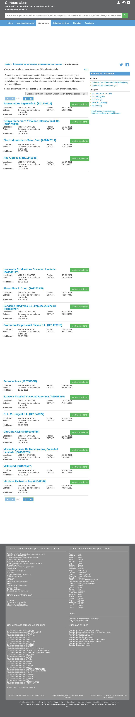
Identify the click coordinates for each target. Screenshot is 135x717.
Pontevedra (82, 572)
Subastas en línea (61, 23)
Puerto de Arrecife (84, 574)
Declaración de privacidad (89, 702)
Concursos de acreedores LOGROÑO (20, 654)
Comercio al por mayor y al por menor (20, 567)
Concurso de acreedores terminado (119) (110, 82)
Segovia (80, 585)
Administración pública (15, 559)
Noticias (77, 23)
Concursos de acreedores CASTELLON (21, 641)
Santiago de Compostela (86, 583)
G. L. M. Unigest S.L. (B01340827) (24, 414)
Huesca (71, 598)
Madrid (80, 556)
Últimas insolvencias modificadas (105, 113)
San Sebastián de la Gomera (88, 580)
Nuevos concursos (25, 23)
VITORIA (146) (98, 96)
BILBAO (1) (97, 106)
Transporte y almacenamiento (17, 591)
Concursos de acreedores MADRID (19, 656)
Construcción (11, 569)
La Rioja (72, 604)
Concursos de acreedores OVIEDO (19, 662)
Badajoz (71, 565)
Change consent (111, 702)
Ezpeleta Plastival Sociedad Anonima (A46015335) (34, 396)
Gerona (71, 589)
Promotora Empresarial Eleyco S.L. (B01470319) (33, 325)
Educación (10, 572)
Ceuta (71, 580)
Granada (72, 591)
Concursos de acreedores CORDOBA (20, 643)
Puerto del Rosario (84, 576)
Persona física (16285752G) (20, 381)
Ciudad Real (73, 582)
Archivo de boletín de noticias (17, 606)
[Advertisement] (46, 192)
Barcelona (72, 569)
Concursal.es (16, 3)
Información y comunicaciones (17, 582)
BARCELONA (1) (99, 103)
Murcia (80, 563)
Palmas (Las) (82, 571)
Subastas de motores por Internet (80, 643)
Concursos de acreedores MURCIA (19, 660)
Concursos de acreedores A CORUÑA (20, 630)
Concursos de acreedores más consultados (84, 619)
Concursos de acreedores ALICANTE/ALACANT (24, 632)
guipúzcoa (72, 595)
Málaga (80, 559)
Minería (9, 583)
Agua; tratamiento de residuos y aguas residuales (24, 563)
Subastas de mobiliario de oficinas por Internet (85, 641)
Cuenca (71, 585)
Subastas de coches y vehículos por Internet (84, 630)
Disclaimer (70, 702)
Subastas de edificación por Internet (81, 634)
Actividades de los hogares (16, 556)
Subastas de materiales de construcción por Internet (87, 639)
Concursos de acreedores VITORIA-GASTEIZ (23, 682)
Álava (71, 554)
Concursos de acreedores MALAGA (19, 658)
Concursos (43, 23)
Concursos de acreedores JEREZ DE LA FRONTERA (26, 649)
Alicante (71, 558)
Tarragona (81, 591)
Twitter (42, 695)
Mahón (80, 558)
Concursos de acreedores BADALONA (20, 634)
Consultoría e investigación (16, 571)
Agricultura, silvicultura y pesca (18, 561)
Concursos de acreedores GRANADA (20, 647)
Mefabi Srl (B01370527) (18, 466)
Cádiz (71, 574)
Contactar (10, 600)
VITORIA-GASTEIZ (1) (102, 93)
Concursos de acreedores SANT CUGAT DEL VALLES (26, 669)
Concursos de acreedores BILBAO (19, 638)
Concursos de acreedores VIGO (18, 680)
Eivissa (71, 587)
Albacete (72, 556)
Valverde (81, 602)
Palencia (81, 569)
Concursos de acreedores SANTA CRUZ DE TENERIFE (26, 671)
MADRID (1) (97, 99)
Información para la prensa (16, 604)
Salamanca (81, 578)
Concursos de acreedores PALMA (19, 663)
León (70, 606)
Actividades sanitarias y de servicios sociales (22, 558)
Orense (80, 567)
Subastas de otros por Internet (79, 645)
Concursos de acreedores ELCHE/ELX (20, 645)
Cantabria (72, 576)
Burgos (71, 571)
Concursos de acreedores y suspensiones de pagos (37, 64)
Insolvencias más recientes (103, 111)
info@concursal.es (27, 702)
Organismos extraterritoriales (17, 585)
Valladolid (81, 600)
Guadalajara (73, 593)
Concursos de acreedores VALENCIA (20, 676)
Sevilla (80, 587)
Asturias (71, 561)
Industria (10, 580)
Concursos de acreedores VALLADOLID (21, 678)
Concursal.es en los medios (16, 602)
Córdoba (72, 583)
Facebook (67, 697)
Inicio (10, 23)
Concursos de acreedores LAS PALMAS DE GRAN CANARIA (28, 652)
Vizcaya (80, 604)
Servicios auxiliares (14, 589)
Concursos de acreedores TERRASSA (20, 675)
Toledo (80, 596)
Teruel (80, 595)
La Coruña (72, 602)
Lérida (71, 607)
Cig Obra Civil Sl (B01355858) (21, 431)
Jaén (70, 600)
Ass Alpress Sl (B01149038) (20, 157)
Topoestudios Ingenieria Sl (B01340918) (28, 103)
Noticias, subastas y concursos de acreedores (106, 695)
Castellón (72, 578)
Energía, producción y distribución (19, 574)
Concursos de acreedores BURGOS (19, 639)
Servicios (89, 23)
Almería (71, 559)
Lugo (79, 554)
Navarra (80, 565)
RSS (86, 69)
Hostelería (10, 578)
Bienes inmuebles (13, 565)
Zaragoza (81, 607)
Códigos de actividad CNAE (78, 621)
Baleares (72, 567)
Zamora (80, 606)
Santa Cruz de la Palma (86, 582)
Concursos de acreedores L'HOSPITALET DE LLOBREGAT (28, 651)
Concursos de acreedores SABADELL (20, 667)
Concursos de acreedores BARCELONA (21, 636)
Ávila (70, 563)
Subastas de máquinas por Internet (81, 638)
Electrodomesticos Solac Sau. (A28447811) (30, 140)
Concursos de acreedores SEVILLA (19, 673)
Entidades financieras (14, 576)
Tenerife (80, 593)
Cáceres (72, 572)
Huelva (71, 596)
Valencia (80, 598)
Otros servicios (12, 587)
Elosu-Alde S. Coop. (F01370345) (24, 288)
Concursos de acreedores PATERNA (20, 665)
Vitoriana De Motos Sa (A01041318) (25, 481)
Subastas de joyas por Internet (79, 636)
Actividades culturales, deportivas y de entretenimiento (26, 554)
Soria (79, 589)
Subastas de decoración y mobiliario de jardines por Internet (90, 632)
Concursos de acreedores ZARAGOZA (20, 684)
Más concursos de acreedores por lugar (21, 687)
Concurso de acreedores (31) (104, 85)
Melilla (80, 561)
